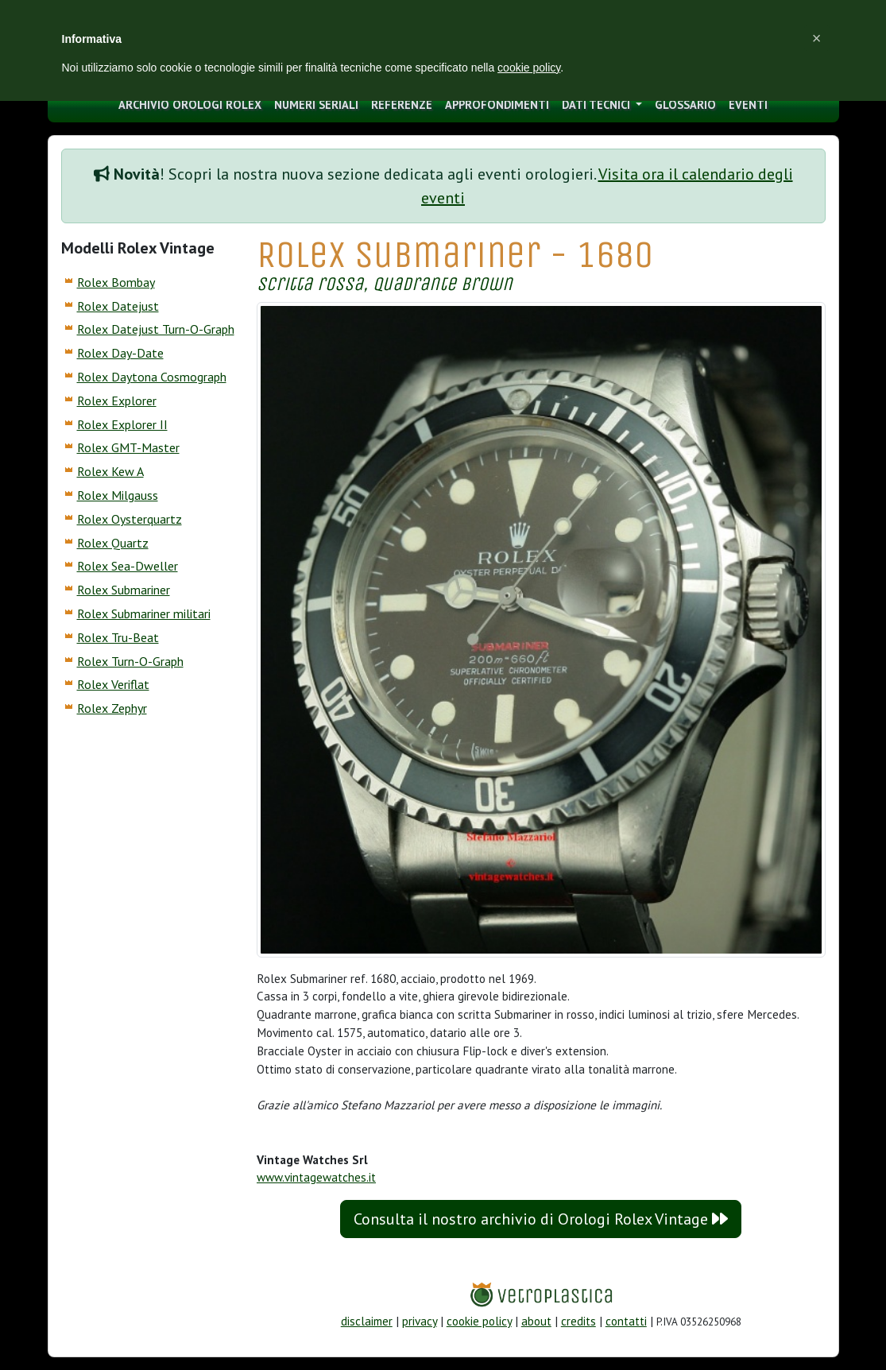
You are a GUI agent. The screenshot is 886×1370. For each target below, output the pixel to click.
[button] (817, 38)
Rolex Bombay (116, 282)
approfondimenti (497, 104)
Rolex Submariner (123, 590)
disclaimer (367, 1321)
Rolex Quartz (113, 543)
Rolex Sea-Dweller (127, 566)
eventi (748, 104)
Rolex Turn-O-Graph (130, 661)
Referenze (401, 104)
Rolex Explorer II (122, 424)
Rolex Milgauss (117, 495)
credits (578, 1321)
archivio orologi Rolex (189, 104)
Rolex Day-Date (120, 353)
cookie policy (479, 1321)
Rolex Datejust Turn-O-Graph (155, 329)
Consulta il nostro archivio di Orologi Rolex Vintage (541, 1219)
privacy (419, 1321)
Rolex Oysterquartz (129, 519)
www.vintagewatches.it (316, 1177)
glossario (685, 104)
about (536, 1321)
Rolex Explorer (117, 400)
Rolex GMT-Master (128, 447)
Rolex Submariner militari (144, 613)
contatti (626, 1321)
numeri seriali (316, 104)
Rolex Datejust (118, 306)
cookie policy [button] (528, 67)
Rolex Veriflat (113, 684)
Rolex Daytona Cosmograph (151, 377)
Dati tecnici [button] (597, 104)
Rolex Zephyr (112, 708)
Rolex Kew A (110, 471)
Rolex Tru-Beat (118, 637)
